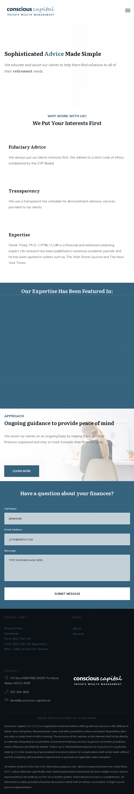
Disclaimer (11, 629)
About (77, 624)
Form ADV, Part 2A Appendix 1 (25, 640)
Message (10, 546)
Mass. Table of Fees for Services (26, 645)
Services (78, 630)
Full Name (10, 504)
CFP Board (45, 163)
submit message (67, 589)
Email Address (13, 525)
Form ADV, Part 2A (17, 635)
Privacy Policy (13, 624)
